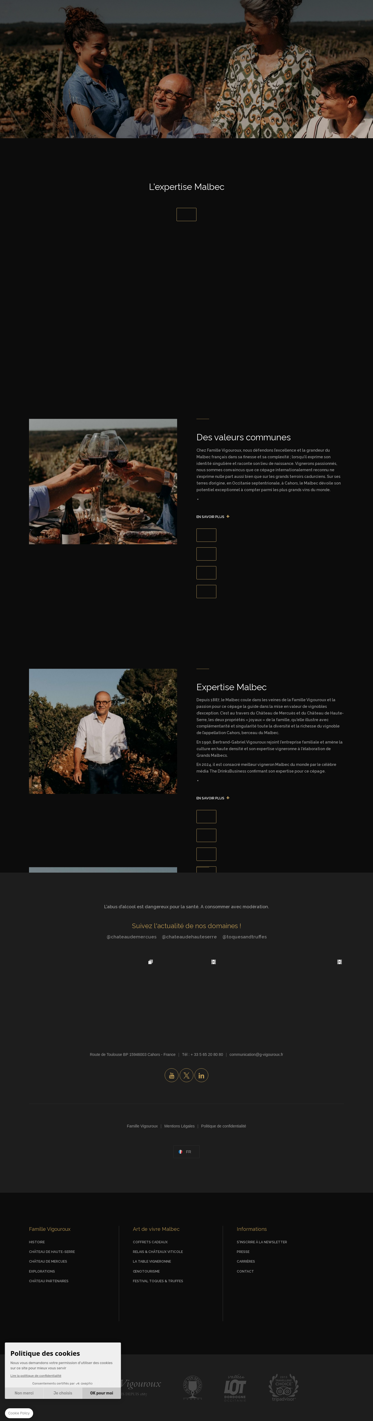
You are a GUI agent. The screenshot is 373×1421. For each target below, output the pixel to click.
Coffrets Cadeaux (150, 1242)
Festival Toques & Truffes (158, 1281)
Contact (245, 1271)
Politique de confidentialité (223, 1126)
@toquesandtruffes (244, 937)
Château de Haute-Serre (52, 1252)
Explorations (42, 1271)
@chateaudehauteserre (189, 937)
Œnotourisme (146, 1271)
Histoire (37, 1242)
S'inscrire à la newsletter (262, 1242)
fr (188, 1152)
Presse (243, 1252)
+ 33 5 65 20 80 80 (207, 1054)
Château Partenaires (49, 1281)
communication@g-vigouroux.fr (256, 1054)
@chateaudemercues (131, 937)
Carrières (246, 1261)
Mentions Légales (179, 1126)
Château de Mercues (48, 1261)
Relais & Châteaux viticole (158, 1252)
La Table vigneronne (152, 1261)
